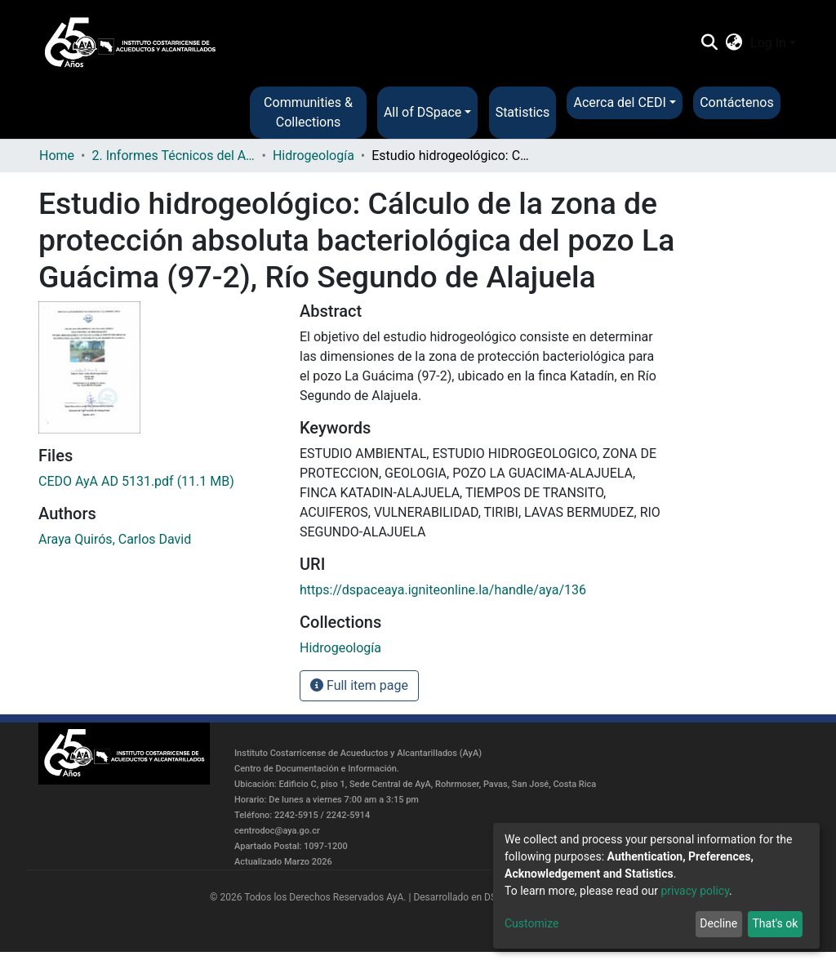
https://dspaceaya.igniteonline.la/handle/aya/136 (443, 590)
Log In (768, 43)
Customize (531, 923)
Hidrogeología (313, 155)
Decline (718, 923)
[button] (734, 43)
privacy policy (694, 890)
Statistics (523, 112)
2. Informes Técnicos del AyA (173, 155)
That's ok (775, 923)
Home (56, 155)
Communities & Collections (308, 112)
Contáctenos (737, 102)
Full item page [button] (359, 685)
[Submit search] (709, 43)
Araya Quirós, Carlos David (114, 539)
